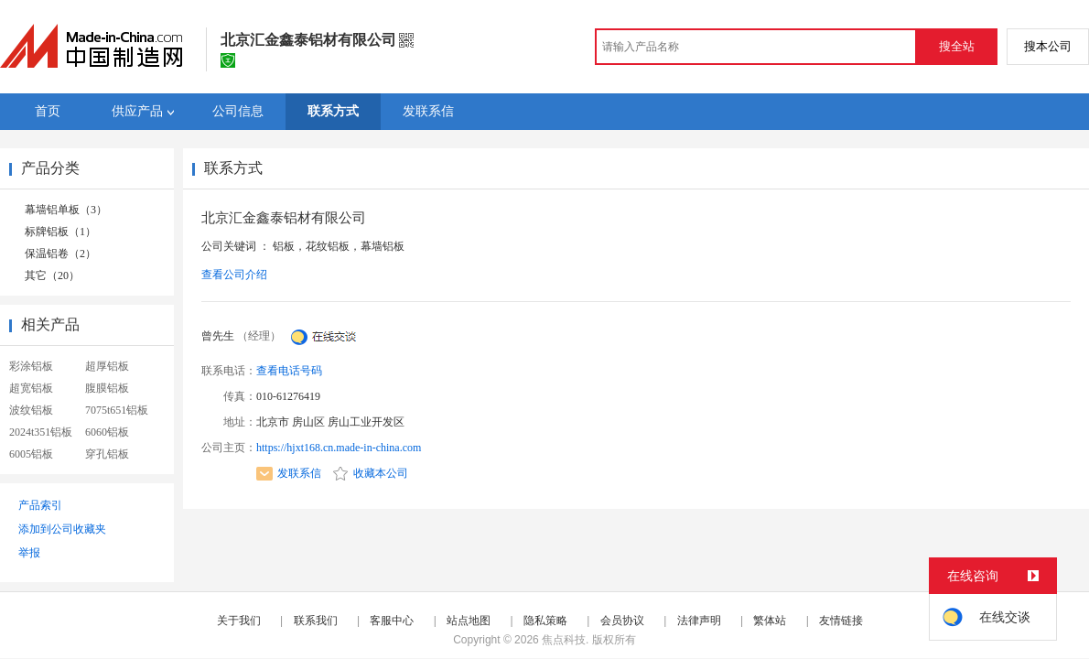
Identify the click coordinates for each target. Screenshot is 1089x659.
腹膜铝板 (107, 388)
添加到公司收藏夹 (62, 529)
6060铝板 (107, 432)
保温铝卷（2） (60, 253)
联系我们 (316, 620)
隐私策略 (545, 620)
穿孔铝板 (107, 454)
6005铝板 (31, 454)
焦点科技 (564, 639)
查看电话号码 (289, 370)
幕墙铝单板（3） (66, 209)
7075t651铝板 (116, 410)
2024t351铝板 (40, 432)
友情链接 (841, 620)
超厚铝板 (107, 366)
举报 (29, 552)
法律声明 (699, 620)
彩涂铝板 (31, 366)
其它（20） (52, 275)
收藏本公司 (370, 473)
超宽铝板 (31, 388)
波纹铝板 (31, 410)
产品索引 (40, 505)
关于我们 (239, 620)
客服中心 (392, 620)
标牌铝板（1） (60, 231)
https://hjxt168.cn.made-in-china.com (338, 447)
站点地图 (469, 620)
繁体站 (769, 620)
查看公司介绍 (234, 274)
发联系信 (288, 473)
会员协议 (622, 620)
